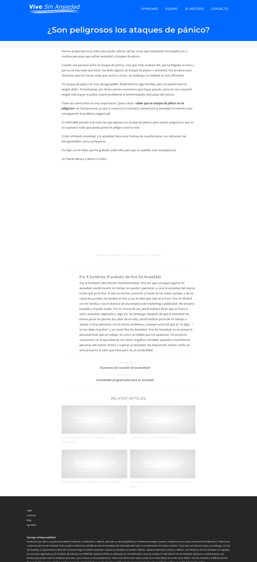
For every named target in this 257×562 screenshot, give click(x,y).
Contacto (219, 9)
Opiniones (149, 9)
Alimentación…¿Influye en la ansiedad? (92, 467)
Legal (29, 495)
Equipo (171, 9)
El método (194, 9)
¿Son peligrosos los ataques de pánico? (128, 30)
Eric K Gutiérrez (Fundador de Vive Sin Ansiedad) (120, 276)
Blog (29, 505)
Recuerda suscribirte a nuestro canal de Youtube (129, 255)
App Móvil (31, 510)
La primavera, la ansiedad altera (154, 422)
